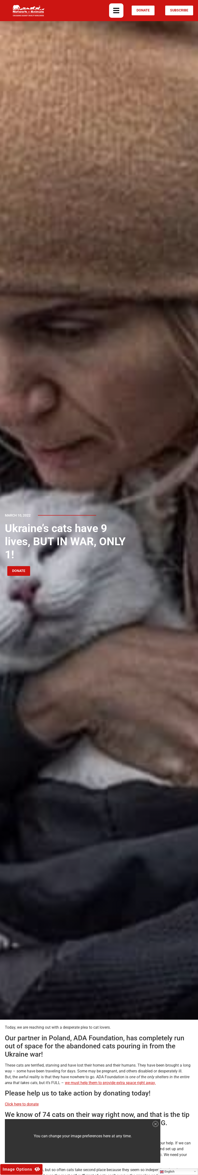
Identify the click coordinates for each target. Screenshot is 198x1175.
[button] (116, 10)
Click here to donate (22, 1104)
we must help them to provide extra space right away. (110, 1082)
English (167, 1172)
